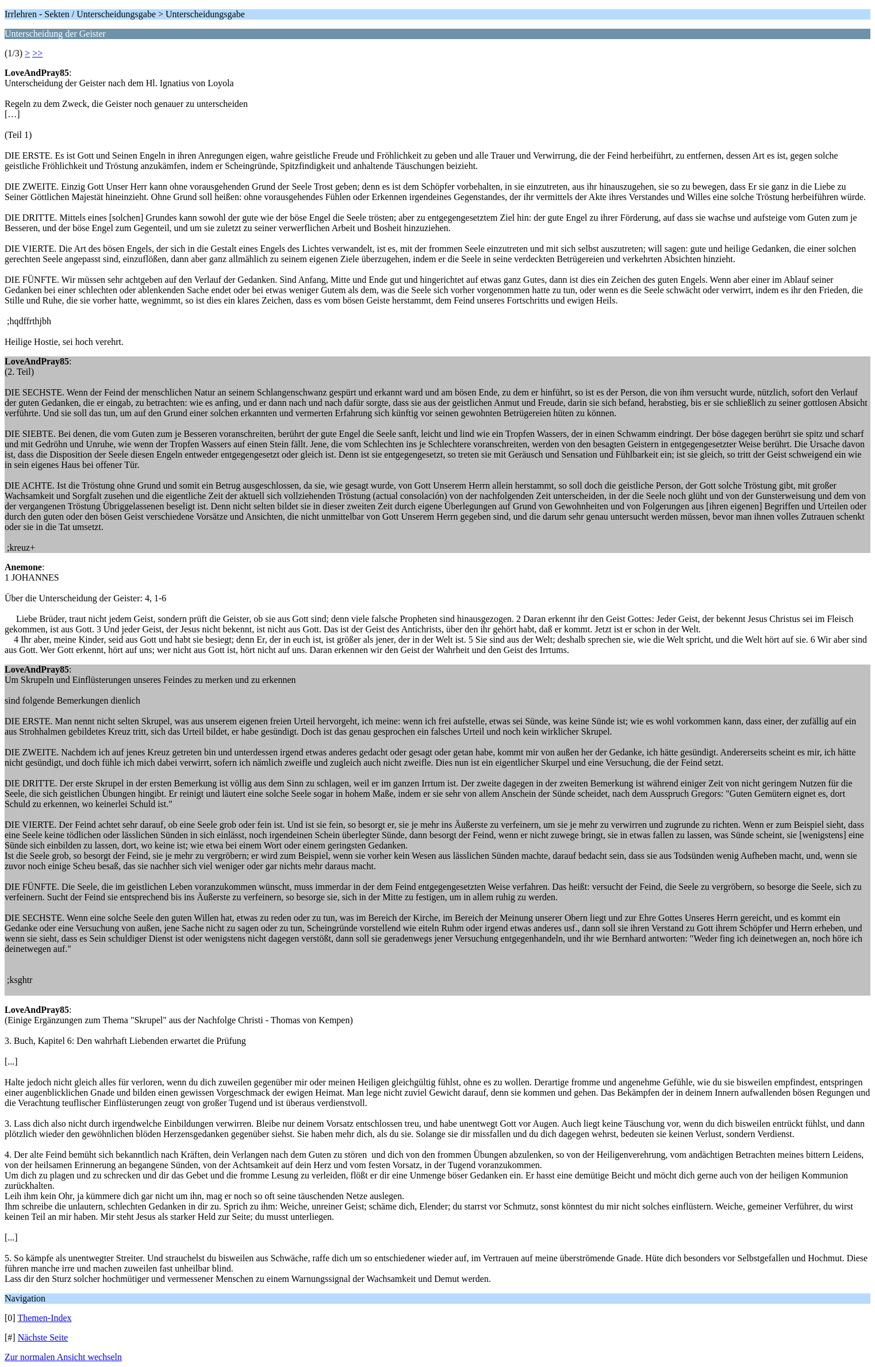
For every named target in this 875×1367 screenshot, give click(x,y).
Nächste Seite (43, 1337)
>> (37, 53)
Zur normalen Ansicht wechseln (63, 1357)
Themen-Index (44, 1318)
